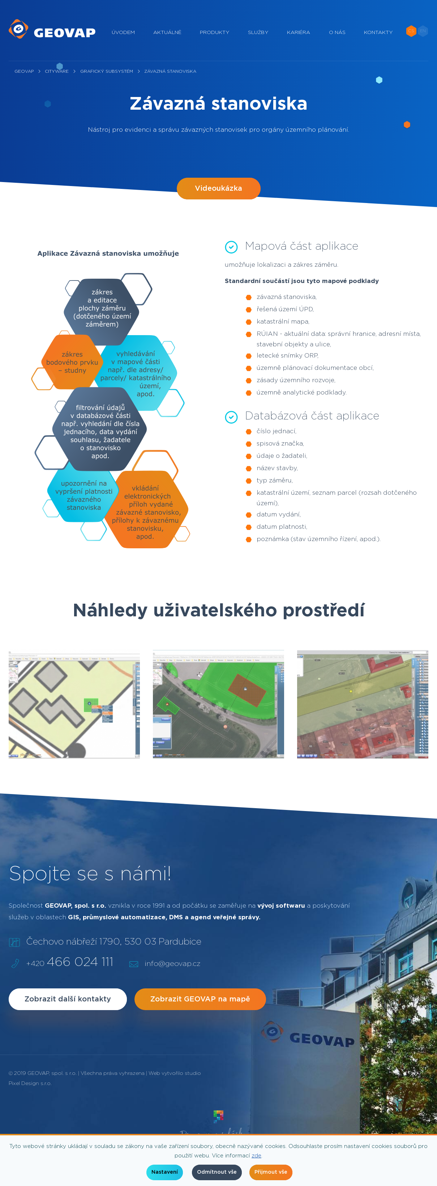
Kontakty (378, 32)
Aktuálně (167, 32)
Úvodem (123, 32)
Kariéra (298, 32)
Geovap (24, 71)
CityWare (57, 71)
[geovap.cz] (52, 29)
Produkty (215, 32)
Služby (258, 32)
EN (423, 31)
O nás (337, 32)
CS (411, 31)
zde (256, 1155)
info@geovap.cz (172, 963)
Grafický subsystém (106, 71)
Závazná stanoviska (170, 71)
